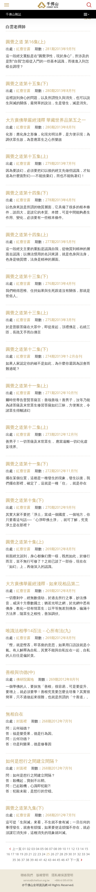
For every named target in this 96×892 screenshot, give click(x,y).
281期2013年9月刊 (60, 48)
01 (24, 849)
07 (51, 849)
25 (48, 854)
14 (82, 849)
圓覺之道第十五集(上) (27, 156)
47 (67, 860)
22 (34, 854)
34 (88, 854)
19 (21, 854)
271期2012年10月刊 (61, 392)
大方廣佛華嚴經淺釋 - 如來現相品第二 (43, 584)
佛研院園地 (25, 679)
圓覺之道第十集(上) (24, 542)
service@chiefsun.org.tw (37, 880)
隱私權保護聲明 (62, 875)
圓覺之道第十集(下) (24, 500)
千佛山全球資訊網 (48, 5)
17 (12, 854)
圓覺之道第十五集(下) (27, 83)
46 (63, 860)
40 (36, 860)
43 (49, 860)
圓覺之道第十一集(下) (27, 464)
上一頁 (17, 849)
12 (73, 849)
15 (86, 849)
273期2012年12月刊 (61, 434)
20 (26, 854)
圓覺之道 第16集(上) (25, 42)
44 (54, 860)
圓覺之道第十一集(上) (27, 386)
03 (33, 849)
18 (17, 854)
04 (37, 849)
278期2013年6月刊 (60, 199)
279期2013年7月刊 (60, 163)
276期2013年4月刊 (60, 283)
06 (46, 849)
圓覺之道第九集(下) (24, 808)
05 (42, 849)
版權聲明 (42, 875)
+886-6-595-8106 (63, 880)
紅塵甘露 (23, 48)
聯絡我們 (27, 875)
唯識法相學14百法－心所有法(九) (38, 631)
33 (83, 854)
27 (57, 854)
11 (68, 849)
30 (70, 854)
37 (23, 860)
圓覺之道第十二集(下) (27, 349)
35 (14, 860)
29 (65, 854)
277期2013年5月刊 (60, 241)
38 (27, 860)
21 (30, 854)
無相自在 (14, 714)
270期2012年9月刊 (60, 507)
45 (58, 860)
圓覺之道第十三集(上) (27, 313)
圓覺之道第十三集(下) (27, 276)
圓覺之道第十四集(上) (27, 235)
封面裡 (21, 721)
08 (55, 849)
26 (52, 854)
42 (45, 860)
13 (77, 849)
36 (18, 860)
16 (8, 854)
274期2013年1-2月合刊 (63, 356)
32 (79, 854)
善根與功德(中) (20, 672)
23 (39, 854)
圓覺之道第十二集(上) (27, 427)
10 (64, 849)
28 (61, 854)
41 (40, 860)
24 (43, 854)
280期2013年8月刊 (60, 90)
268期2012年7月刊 (57, 721)
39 (32, 860)
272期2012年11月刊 (61, 470)
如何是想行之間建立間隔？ (32, 761)
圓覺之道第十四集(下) (27, 193)
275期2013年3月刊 (60, 319)
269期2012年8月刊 (60, 549)
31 (74, 854)
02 (29, 849)
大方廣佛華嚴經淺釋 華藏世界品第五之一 (46, 120)
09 (60, 849)
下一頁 (74, 860)
